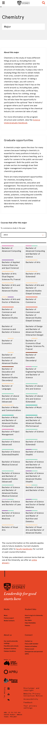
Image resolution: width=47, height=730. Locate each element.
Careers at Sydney (31, 646)
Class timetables (30, 623)
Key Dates (28, 620)
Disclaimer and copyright (31, 689)
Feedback (28, 702)
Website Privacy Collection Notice (33, 695)
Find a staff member (31, 644)
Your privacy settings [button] (30, 707)
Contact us (28, 641)
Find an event (29, 649)
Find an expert (9, 618)
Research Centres (10, 648)
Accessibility (31, 699)
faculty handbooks (24, 549)
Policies (27, 625)
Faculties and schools (11, 646)
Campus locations (10, 651)
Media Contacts (9, 620)
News (5, 615)
